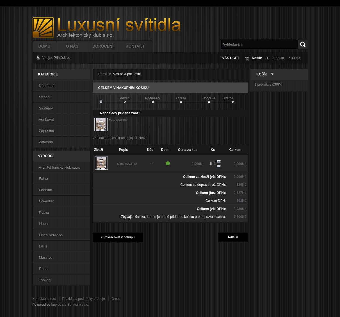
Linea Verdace (50, 235)
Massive (46, 257)
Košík (262, 74)
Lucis (43, 246)
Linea (43, 224)
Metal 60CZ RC (118, 120)
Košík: (257, 58)
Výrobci (46, 156)
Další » (233, 236)
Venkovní (46, 119)
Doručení (102, 46)
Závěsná (46, 142)
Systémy (46, 108)
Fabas (44, 179)
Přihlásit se (62, 58)
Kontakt (134, 46)
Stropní (45, 97)
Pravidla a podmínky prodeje (83, 299)
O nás (115, 299)
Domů (44, 46)
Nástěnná (47, 86)
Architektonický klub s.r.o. (59, 167)
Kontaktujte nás (44, 299)
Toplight (45, 280)
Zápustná (46, 131)
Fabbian (45, 190)
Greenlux (46, 201)
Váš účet (230, 58)
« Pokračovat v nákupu (118, 237)
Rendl (44, 269)
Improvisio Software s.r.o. (70, 305)
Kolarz (44, 212)
